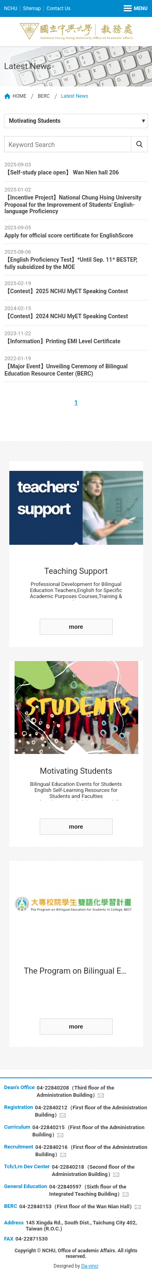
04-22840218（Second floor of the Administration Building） (93, 1170)
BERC (44, 96)
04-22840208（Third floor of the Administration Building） (75, 1091)
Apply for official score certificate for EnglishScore (68, 235)
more (76, 626)
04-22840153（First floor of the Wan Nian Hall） (77, 1206)
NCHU (10, 8)
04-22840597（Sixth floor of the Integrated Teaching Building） (87, 1190)
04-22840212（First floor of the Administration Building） (91, 1111)
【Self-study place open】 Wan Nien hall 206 (61, 172)
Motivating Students (34, 121)
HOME (19, 96)
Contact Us (59, 8)
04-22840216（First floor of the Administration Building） (91, 1150)
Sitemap (32, 8)
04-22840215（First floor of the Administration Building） (88, 1131)
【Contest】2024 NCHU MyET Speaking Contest (66, 316)
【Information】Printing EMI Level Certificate (62, 341)
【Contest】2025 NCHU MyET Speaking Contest (66, 291)
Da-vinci (89, 1266)
